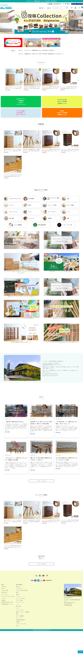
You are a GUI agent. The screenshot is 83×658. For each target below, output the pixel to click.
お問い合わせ (4, 592)
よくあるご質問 (4, 590)
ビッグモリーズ (19, 588)
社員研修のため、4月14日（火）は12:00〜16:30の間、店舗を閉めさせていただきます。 (40, 53)
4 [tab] (40, 36)
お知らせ (49, 8)
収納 (17, 592)
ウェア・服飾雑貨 (20, 616)
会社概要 (3, 600)
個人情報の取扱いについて (7, 604)
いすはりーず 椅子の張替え (22, 590)
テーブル (18, 596)
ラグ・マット (19, 617)
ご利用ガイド (4, 586)
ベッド (17, 604)
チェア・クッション (20, 602)
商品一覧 (41, 8)
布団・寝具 (18, 606)
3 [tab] (37, 36)
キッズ (17, 608)
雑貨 (17, 614)
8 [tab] (51, 36)
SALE (17, 625)
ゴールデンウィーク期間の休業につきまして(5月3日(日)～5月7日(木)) (41, 1)
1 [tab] (32, 36)
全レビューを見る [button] (41, 563)
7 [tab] (48, 36)
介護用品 (18, 621)
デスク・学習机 (19, 600)
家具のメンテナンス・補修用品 (22, 612)
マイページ (3, 598)
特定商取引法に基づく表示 (7, 602)
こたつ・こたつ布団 (20, 598)
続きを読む (7, 431)
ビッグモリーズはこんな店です (8, 596)
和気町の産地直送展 (20, 619)
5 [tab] (43, 36)
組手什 (17, 594)
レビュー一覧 (4, 594)
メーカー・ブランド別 (21, 623)
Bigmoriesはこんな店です (77, 3)
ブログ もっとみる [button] (41, 480)
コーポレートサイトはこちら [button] (50, 374)
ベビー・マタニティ (20, 610)
